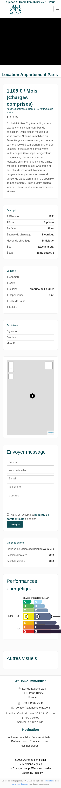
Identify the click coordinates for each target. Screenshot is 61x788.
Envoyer (15, 524)
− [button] (11, 369)
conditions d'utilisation (21, 784)
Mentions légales (32, 764)
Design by (32, 772)
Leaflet (51, 433)
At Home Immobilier (30, 681)
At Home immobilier (15, 9)
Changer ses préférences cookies (32, 768)
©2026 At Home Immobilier (30, 759)
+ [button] (11, 364)
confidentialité (49, 781)
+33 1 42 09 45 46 (32, 703)
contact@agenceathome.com (33, 707)
